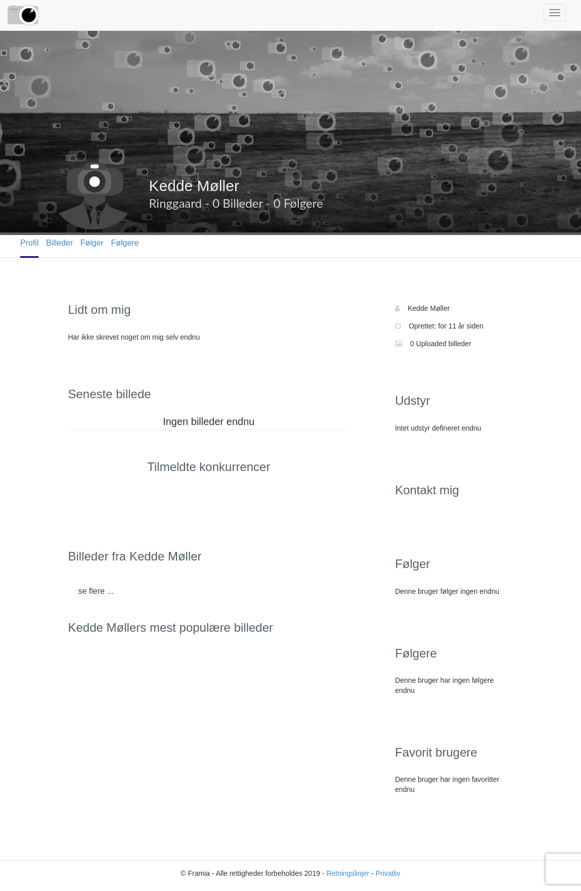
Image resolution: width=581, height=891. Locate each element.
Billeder (59, 243)
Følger (92, 243)
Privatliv (388, 873)
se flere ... (96, 591)
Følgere (125, 243)
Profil (29, 243)
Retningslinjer (347, 873)
